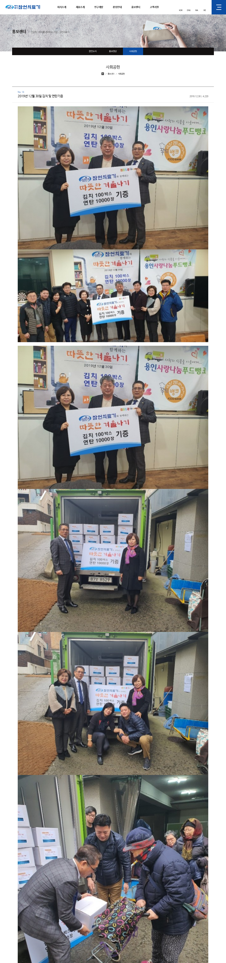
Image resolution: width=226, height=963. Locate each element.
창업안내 (117, 7)
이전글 (17, 874)
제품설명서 (196, 924)
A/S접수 (195, 919)
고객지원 (154, 7)
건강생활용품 (107, 928)
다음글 (30, 874)
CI (79, 933)
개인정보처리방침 (85, 958)
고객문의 (195, 915)
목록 (207, 874)
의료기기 (105, 915)
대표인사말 (83, 915)
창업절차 (150, 915)
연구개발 (98, 7)
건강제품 (105, 919)
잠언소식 (92, 51)
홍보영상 (113, 51)
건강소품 (105, 924)
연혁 (80, 924)
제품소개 (80, 7)
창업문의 (150, 919)
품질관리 (127, 924)
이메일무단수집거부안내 (125, 958)
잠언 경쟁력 (129, 928)
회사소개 (61, 7)
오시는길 (82, 937)
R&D (126, 915)
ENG (188, 10)
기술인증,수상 (84, 928)
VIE (204, 10)
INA (196, 10)
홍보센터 (135, 7)
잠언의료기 (10, 1)
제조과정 (127, 919)
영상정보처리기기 (104, 958)
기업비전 (82, 919)
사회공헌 (133, 51)
